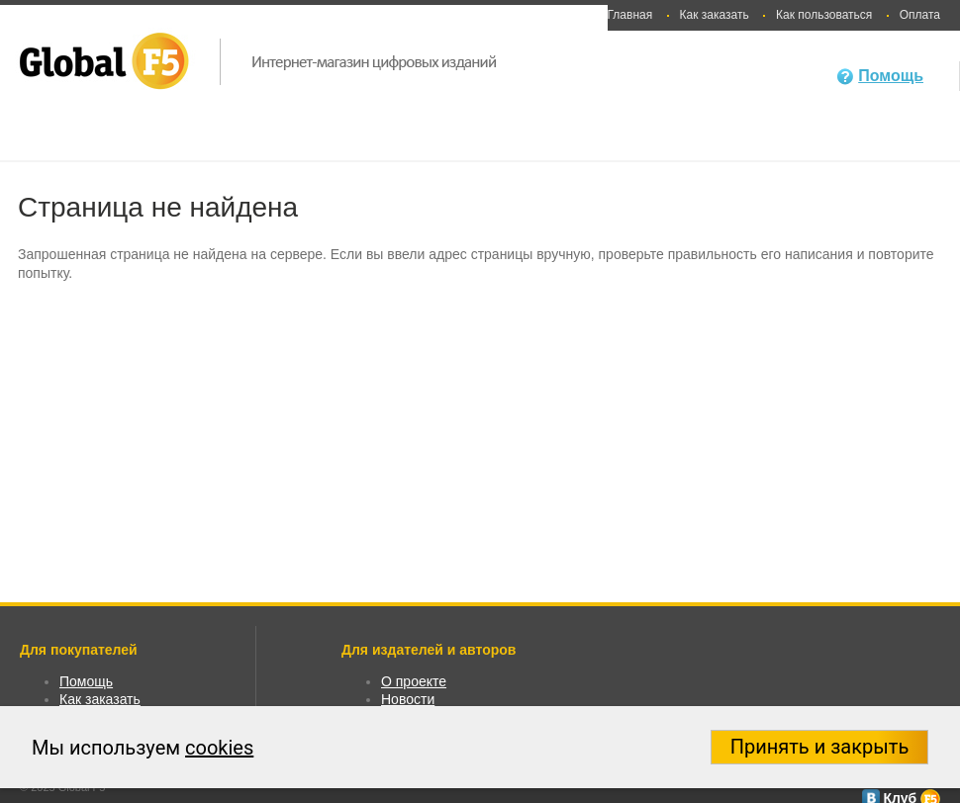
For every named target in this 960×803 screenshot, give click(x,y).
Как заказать (714, 15)
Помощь (890, 75)
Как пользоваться (824, 15)
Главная (630, 15)
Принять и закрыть (820, 746)
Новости (407, 699)
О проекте (413, 681)
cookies (219, 747)
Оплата (920, 15)
